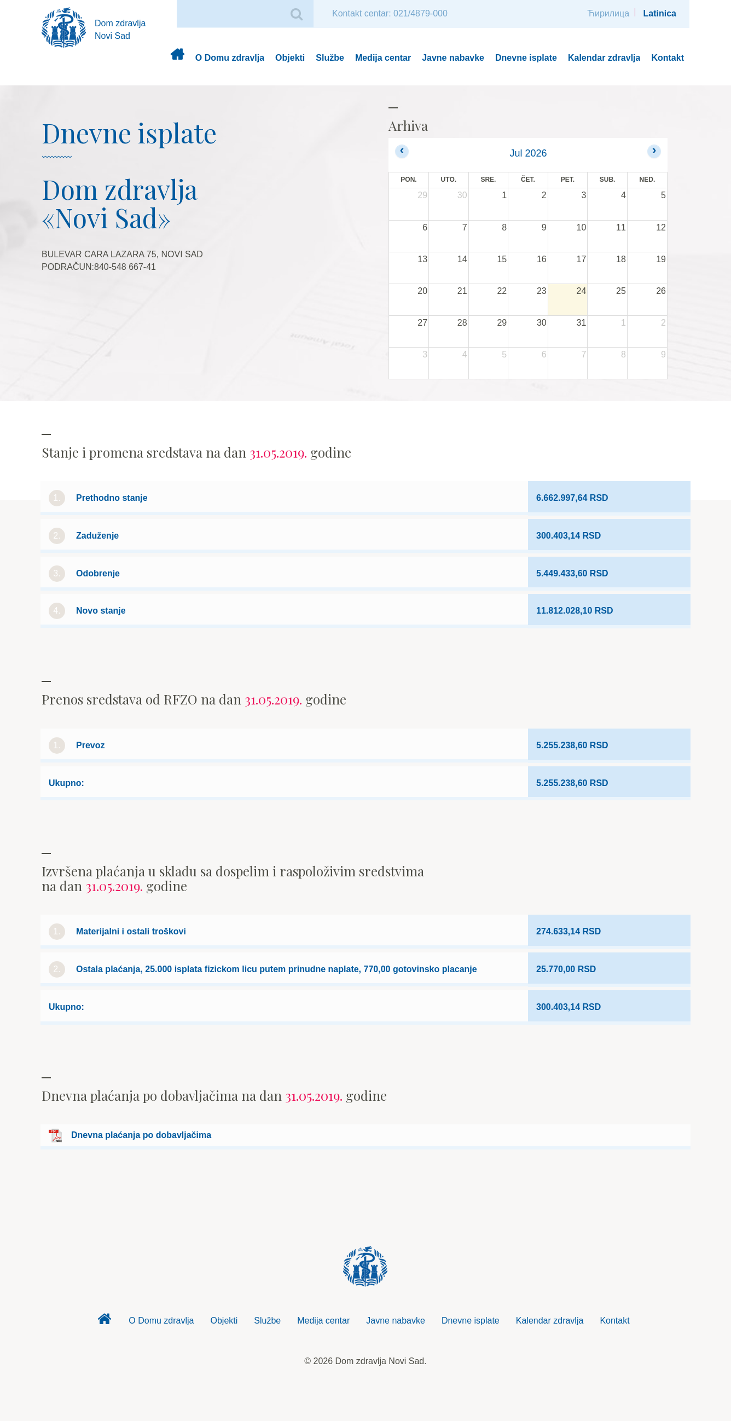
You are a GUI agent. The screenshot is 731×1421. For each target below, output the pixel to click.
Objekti (290, 57)
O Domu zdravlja (229, 57)
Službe (330, 57)
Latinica (659, 13)
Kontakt (667, 57)
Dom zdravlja (177, 58)
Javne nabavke (453, 57)
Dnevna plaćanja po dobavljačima (141, 1135)
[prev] (402, 151)
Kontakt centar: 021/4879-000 (390, 13)
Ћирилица (608, 13)
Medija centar (383, 57)
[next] (654, 151)
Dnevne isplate (526, 57)
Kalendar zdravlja (604, 57)
